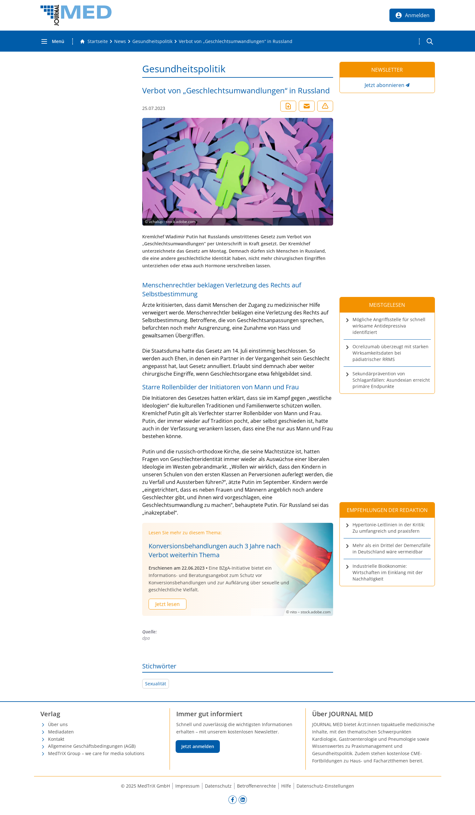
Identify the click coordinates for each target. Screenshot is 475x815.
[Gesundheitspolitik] (152, 41)
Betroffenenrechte (256, 786)
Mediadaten (61, 732)
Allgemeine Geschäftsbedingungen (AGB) (92, 746)
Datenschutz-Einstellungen (325, 786)
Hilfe (286, 786)
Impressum (187, 786)
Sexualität (155, 684)
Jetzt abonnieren (384, 85)
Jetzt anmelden (197, 746)
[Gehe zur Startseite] (94, 41)
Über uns (58, 724)
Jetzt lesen (167, 604)
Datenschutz (218, 786)
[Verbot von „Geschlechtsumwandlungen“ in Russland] (235, 41)
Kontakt (56, 739)
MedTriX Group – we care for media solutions (96, 753)
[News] (120, 41)
